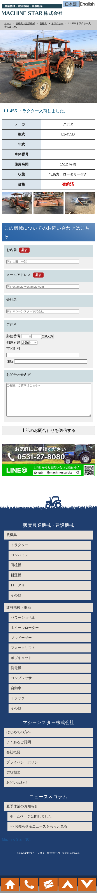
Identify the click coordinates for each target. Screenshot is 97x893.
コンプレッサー (23, 684)
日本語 (70, 4)
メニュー (87, 884)
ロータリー (19, 592)
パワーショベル (23, 624)
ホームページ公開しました (31, 823)
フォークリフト (23, 654)
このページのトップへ (67, 884)
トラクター (57, 23)
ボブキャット (21, 664)
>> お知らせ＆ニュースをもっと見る (38, 833)
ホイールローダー (25, 634)
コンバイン (19, 561)
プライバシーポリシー (23, 769)
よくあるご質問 (18, 749)
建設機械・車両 (18, 614)
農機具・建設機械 (25, 23)
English (87, 4)
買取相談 (13, 779)
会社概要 (13, 759)
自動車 (16, 694)
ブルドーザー (21, 644)
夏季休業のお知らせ (22, 813)
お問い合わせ (16, 789)
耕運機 (16, 582)
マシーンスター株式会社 (43, 859)
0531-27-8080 (29, 884)
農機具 (43, 23)
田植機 (16, 571)
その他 (16, 602)
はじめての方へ (18, 738)
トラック (18, 705)
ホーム (7, 23)
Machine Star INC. (16, 846)
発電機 (16, 674)
